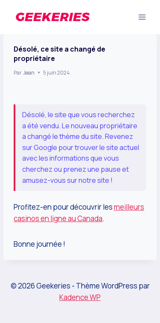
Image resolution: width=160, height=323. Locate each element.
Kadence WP (80, 297)
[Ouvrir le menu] (142, 16)
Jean (29, 72)
